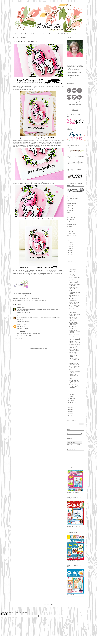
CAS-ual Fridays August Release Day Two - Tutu (74, 371)
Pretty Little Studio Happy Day (73, 327)
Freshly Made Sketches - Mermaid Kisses (74, 292)
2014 (69, 409)
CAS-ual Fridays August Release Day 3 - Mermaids (74, 360)
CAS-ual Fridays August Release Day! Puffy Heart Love (73, 354)
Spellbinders (69, 226)
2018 (69, 259)
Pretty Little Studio (71, 217)
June (70, 392)
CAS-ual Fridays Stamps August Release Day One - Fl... (74, 376)
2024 (69, 246)
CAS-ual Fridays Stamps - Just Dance (74, 342)
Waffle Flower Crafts (71, 235)
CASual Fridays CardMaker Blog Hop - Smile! (73, 323)
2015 (69, 407)
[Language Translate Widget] (74, 442)
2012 (69, 413)
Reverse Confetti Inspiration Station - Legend (74, 331)
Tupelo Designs (42, 300)
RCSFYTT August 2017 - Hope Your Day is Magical (74, 381)
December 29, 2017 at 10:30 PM (24, 335)
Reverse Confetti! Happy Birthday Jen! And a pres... (74, 319)
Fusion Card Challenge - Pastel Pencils (74, 367)
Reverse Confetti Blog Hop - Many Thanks (74, 338)
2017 (69, 261)
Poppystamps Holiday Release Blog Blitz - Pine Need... (74, 346)
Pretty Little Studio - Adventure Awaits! (74, 364)
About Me (23, 34)
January (71, 402)
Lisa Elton (19, 307)
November (72, 265)
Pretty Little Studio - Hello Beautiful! (74, 299)
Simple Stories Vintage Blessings (74, 315)
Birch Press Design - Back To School (74, 281)
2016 (69, 405)
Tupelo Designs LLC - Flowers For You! (74, 303)
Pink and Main (70, 212)
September (72, 269)
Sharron (19, 315)
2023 (69, 248)
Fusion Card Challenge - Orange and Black (74, 306)
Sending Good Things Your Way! (74, 285)
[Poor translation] (5, 614)
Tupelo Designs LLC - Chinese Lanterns (74, 350)
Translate (76, 444)
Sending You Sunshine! (74, 308)
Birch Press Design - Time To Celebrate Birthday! (74, 386)
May (70, 394)
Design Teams (33, 34)
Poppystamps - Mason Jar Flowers (74, 311)
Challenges (77, 34)
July (70, 390)
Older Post (60, 345)
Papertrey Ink (70, 210)
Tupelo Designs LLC (28, 143)
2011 (69, 415)
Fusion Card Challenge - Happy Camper (74, 278)
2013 (69, 411)
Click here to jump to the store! (36, 274)
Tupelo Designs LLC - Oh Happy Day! (74, 335)
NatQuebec (19, 324)
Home (16, 34)
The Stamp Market (71, 233)
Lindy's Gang (70, 208)
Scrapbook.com (70, 221)
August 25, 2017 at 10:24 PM (23, 321)
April (70, 396)
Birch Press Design (71, 203)
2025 (69, 244)
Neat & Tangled (34, 300)
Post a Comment (19, 338)
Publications (43, 34)
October (71, 267)
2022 (69, 250)
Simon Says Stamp (71, 224)
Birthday (19, 300)
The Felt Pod (70, 231)
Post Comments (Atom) (41, 348)
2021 (69, 252)
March (71, 398)
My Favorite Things (25, 300)
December (72, 263)
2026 (69, 242)
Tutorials (51, 34)
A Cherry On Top (70, 201)
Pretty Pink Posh (70, 219)
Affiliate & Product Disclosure (64, 34)
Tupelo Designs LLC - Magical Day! (74, 288)
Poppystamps (70, 215)
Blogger (51, 604)
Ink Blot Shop (70, 205)
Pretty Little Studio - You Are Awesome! (74, 296)
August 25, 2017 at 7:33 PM (23, 312)
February (71, 400)
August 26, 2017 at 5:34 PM (23, 328)
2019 (69, 257)
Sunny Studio (70, 228)
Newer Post (17, 345)
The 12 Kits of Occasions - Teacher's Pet (73, 274)
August (71, 271)
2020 (69, 255)
